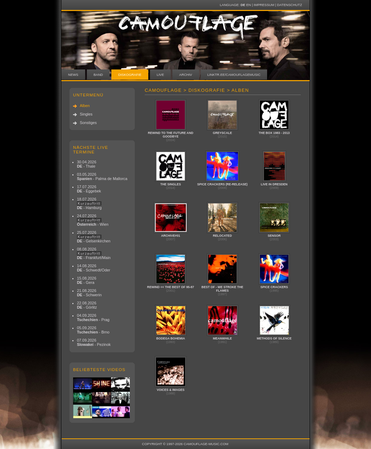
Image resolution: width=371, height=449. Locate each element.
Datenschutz (289, 5)
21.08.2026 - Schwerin (89, 292)
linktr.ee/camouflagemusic (234, 75)
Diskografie (129, 75)
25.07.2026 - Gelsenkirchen (93, 236)
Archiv (185, 75)
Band (98, 75)
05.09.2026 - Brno (93, 330)
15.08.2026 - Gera (86, 280)
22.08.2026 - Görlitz (87, 305)
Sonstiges (88, 122)
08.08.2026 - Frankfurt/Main (94, 253)
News (73, 75)
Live (160, 75)
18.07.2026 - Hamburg (89, 203)
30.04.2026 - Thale (86, 164)
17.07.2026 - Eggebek (89, 189)
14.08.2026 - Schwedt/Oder (93, 268)
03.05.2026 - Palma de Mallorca (102, 176)
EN (248, 5)
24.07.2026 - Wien (93, 220)
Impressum (264, 5)
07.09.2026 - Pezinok (94, 342)
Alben (85, 105)
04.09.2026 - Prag (93, 317)
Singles (86, 114)
